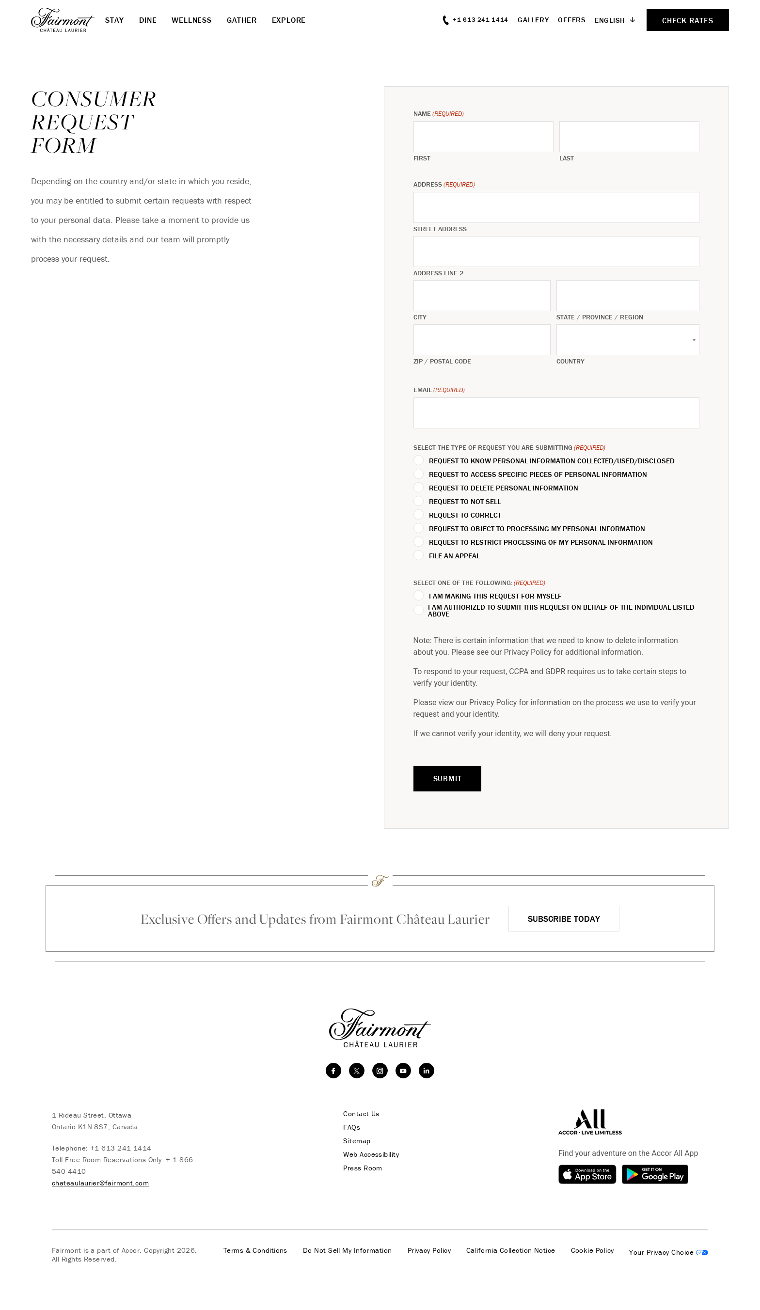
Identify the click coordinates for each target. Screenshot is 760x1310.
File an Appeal (454, 555)
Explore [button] (289, 20)
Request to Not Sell (465, 501)
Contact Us (361, 1113)
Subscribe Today (564, 918)
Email (439, 390)
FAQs (351, 1127)
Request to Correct (465, 515)
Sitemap (356, 1140)
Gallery (533, 19)
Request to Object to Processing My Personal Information (537, 528)
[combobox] (627, 339)
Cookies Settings (668, 1252)
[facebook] (333, 1070)
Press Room (362, 1168)
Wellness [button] (191, 20)
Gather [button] (242, 20)
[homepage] (68, 20)
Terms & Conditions (255, 1250)
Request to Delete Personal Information (503, 488)
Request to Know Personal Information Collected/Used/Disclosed (552, 461)
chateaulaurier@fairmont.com (100, 1182)
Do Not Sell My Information (347, 1250)
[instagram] (380, 1070)
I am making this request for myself (495, 596)
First (421, 158)
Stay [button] (114, 20)
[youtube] (403, 1070)
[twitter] (356, 1070)
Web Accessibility (370, 1154)
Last (566, 158)
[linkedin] (426, 1070)
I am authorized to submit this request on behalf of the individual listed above (561, 610)
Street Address (440, 228)
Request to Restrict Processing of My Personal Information (541, 542)
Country (570, 361)
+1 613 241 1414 (121, 1147)
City (420, 317)
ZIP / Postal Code (442, 361)
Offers (572, 19)
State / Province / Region (599, 317)
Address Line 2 (438, 272)
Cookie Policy (592, 1250)
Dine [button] (148, 20)
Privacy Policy (429, 1250)
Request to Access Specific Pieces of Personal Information (538, 474)
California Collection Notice (510, 1250)
